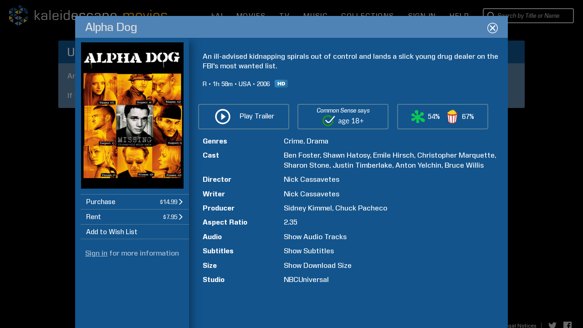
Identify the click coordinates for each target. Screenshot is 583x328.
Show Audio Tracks (315, 236)
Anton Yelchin (418, 165)
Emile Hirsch (393, 155)
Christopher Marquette (456, 155)
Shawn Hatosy (346, 155)
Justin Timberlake (362, 165)
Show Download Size (318, 265)
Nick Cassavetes (311, 179)
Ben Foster (302, 155)
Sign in (96, 253)
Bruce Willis (464, 165)
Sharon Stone (306, 165)
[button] (135, 201)
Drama (317, 141)
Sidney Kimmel (308, 208)
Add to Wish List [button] (112, 232)
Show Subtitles (309, 250)
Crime (293, 141)
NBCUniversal (306, 279)
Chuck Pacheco (361, 208)
